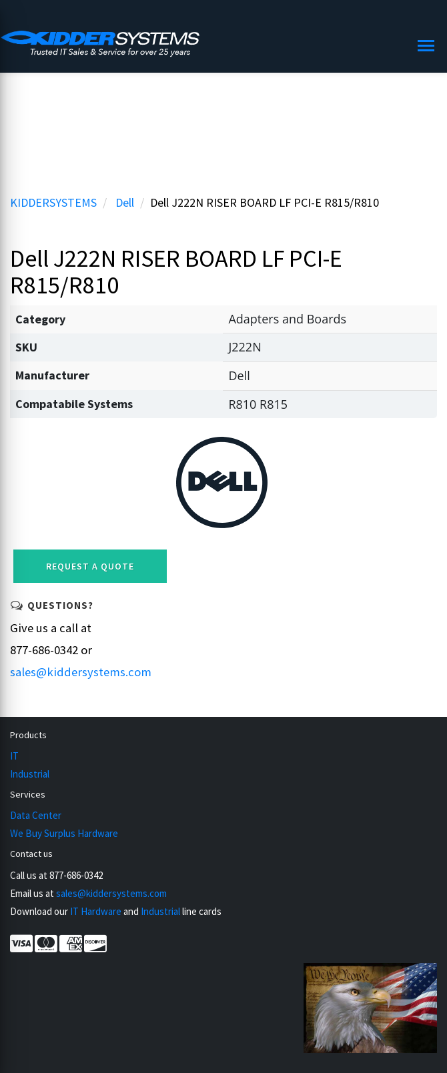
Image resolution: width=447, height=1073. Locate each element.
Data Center (35, 815)
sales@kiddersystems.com (80, 672)
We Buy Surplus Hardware (64, 833)
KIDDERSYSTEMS (53, 202)
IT (14, 756)
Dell (124, 202)
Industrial (29, 774)
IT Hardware (95, 911)
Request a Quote (90, 566)
